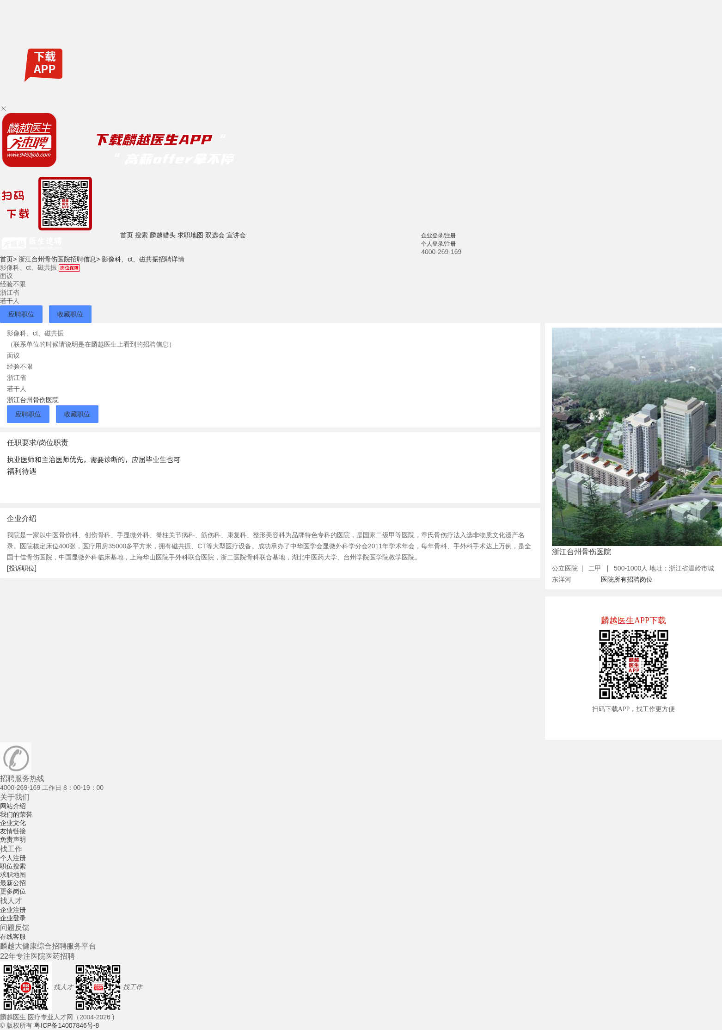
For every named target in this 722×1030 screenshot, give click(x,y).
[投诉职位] (22, 568)
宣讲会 (236, 235)
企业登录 (13, 918)
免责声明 (13, 839)
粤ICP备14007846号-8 (66, 1025)
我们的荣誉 (16, 814)
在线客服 (13, 936)
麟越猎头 (163, 235)
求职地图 (190, 235)
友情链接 (13, 831)
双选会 (215, 235)
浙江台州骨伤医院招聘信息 (59, 259)
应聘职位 (21, 314)
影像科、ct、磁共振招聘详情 (143, 259)
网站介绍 (13, 806)
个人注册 (13, 858)
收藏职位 (70, 314)
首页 (126, 235)
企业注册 (13, 909)
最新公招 (13, 883)
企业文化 (13, 822)
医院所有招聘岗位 (627, 579)
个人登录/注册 (438, 244)
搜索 (141, 235)
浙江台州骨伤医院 (33, 399)
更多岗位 (13, 891)
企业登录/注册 (438, 235)
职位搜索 (13, 866)
